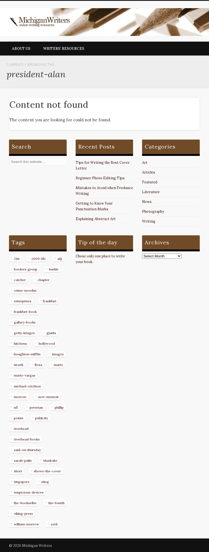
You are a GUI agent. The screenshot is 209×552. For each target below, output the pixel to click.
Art (144, 162)
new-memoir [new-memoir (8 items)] (48, 397)
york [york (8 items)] (54, 524)
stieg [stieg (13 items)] (45, 482)
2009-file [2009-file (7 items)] (38, 259)
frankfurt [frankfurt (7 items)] (49, 301)
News (147, 201)
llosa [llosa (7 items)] (38, 365)
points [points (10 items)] (18, 418)
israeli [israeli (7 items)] (18, 365)
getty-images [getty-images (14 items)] (24, 333)
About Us (21, 48)
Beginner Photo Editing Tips (100, 178)
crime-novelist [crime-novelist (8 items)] (25, 290)
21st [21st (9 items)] (17, 259)
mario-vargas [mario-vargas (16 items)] (24, 375)
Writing (148, 221)
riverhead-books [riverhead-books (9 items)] (27, 439)
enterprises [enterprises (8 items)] (22, 301)
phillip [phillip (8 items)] (59, 407)
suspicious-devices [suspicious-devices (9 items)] (29, 492)
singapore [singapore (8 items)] (22, 482)
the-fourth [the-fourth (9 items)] (56, 503)
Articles (148, 172)
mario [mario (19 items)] (58, 365)
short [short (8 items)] (18, 471)
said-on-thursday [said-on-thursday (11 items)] (27, 450)
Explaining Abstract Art (96, 219)
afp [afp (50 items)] (59, 259)
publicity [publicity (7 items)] (41, 418)
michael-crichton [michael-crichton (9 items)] (27, 386)
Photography (153, 211)
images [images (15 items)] (58, 354)
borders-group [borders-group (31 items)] (25, 269)
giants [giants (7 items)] (51, 333)
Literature (151, 192)
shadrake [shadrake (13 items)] (50, 460)
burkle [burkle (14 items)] (54, 269)
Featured (149, 182)
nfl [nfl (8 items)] (16, 407)
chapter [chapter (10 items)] (44, 280)
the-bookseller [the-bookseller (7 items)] (25, 503)
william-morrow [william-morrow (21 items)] (26, 524)
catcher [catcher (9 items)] (20, 280)
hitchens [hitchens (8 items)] (20, 343)
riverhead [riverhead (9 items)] (21, 429)
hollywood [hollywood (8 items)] (47, 343)
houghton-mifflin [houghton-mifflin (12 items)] (27, 354)
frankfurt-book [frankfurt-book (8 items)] (25, 312)
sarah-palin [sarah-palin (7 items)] (23, 460)
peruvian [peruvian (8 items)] (36, 407)
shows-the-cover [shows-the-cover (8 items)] (47, 471)
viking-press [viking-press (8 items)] (23, 513)
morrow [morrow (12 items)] (20, 397)
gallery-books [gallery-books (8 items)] (25, 322)
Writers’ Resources (63, 48)
